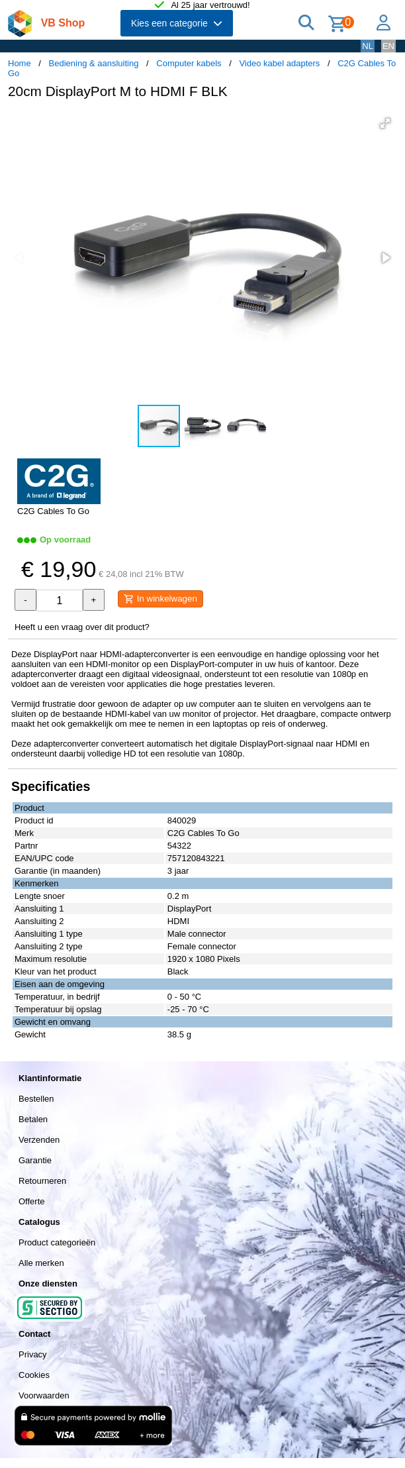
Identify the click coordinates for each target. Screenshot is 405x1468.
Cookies (34, 1375)
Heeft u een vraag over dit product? (82, 627)
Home (19, 63)
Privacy (33, 1354)
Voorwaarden (44, 1395)
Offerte (32, 1201)
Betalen (33, 1119)
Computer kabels (188, 63)
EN (388, 46)
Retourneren (42, 1181)
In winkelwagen (160, 599)
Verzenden (39, 1140)
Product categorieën (57, 1242)
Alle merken (41, 1263)
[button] (385, 123)
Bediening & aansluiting (94, 63)
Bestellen (36, 1099)
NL (367, 46)
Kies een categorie (176, 23)
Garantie (35, 1160)
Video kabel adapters (279, 63)
